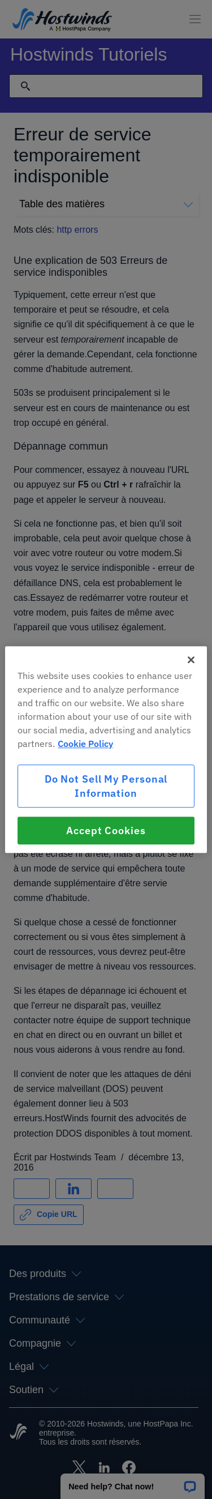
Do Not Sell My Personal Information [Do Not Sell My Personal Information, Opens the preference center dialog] (106, 786)
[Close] (191, 659)
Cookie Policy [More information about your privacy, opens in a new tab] (85, 743)
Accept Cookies (106, 830)
